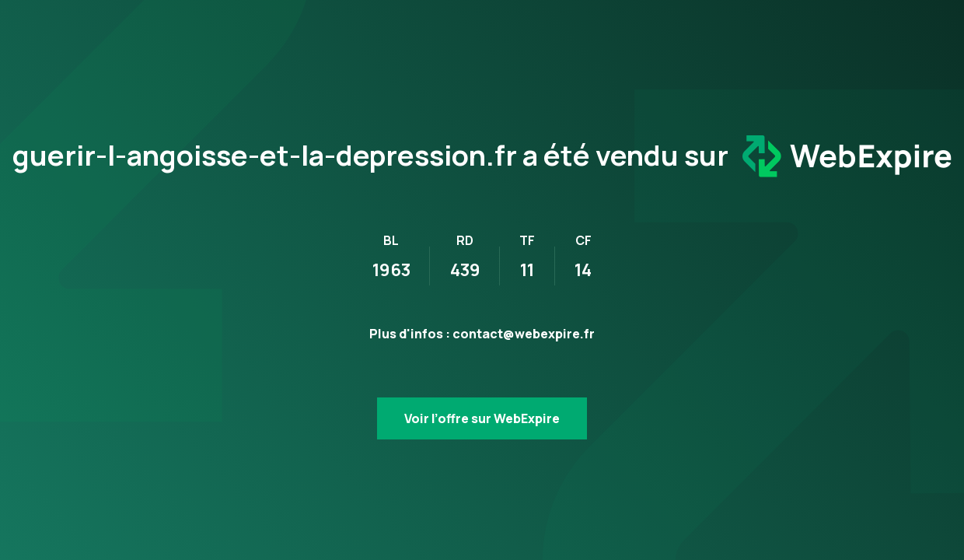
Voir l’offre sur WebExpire (482, 418)
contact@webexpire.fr (523, 333)
